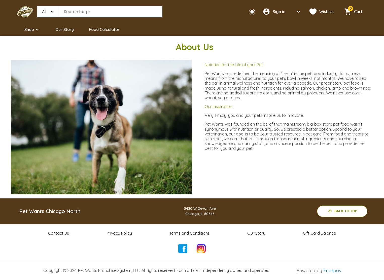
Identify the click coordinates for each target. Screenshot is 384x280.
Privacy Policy (119, 233)
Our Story (64, 29)
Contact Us (58, 233)
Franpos (332, 270)
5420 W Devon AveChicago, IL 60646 (200, 211)
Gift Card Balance (319, 233)
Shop (32, 29)
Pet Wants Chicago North (49, 211)
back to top (342, 211)
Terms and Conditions (189, 233)
